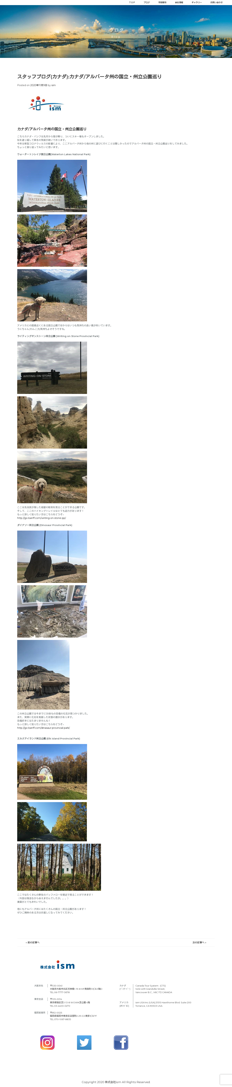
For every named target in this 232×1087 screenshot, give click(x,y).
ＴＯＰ (132, 2)
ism (53, 85)
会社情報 (179, 2)
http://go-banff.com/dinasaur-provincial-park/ (43, 727)
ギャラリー (197, 2)
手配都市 (162, 2)
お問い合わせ (216, 2)
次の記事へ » (199, 942)
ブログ (147, 2)
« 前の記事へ (33, 942)
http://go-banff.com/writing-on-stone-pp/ (41, 518)
